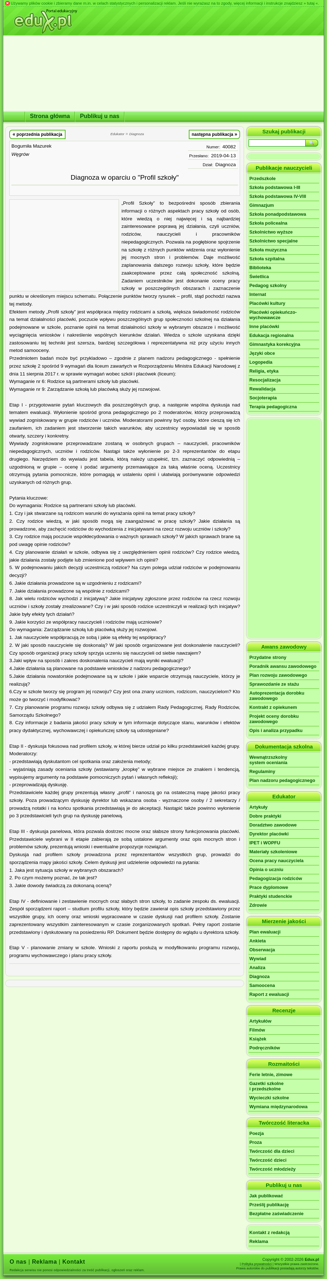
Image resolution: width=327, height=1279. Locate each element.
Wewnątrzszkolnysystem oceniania (268, 759)
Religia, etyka (264, 371)
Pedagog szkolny (268, 285)
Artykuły (258, 807)
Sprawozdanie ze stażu (274, 684)
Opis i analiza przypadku (275, 730)
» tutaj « (310, 3)
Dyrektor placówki (269, 834)
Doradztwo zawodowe (273, 825)
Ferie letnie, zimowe (270, 1074)
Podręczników (264, 1047)
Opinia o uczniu (266, 869)
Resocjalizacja (265, 380)
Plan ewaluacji (265, 932)
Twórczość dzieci (267, 1160)
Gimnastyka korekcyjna (274, 344)
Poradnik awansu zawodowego (282, 666)
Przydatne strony (267, 657)
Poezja (256, 1133)
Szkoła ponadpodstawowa (277, 214)
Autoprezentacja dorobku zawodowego (276, 695)
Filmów (257, 1030)
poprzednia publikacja (37, 134)
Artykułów (260, 1021)
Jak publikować (266, 1195)
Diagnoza (226, 164)
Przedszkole (262, 178)
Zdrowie (258, 905)
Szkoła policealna (268, 223)
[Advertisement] (64, 245)
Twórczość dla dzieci (271, 1151)
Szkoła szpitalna (267, 258)
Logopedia (260, 362)
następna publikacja (214, 134)
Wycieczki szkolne (269, 1097)
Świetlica (259, 276)
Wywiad (257, 958)
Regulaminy (262, 771)
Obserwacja (262, 949)
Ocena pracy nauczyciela (276, 860)
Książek (257, 1039)
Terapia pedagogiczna (273, 406)
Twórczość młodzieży (272, 1169)
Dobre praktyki (265, 816)
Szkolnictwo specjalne (273, 241)
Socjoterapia (263, 397)
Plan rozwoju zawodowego (278, 675)
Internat (257, 294)
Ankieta (257, 940)
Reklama (258, 1241)
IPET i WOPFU (264, 842)
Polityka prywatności (257, 1264)
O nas (18, 1262)
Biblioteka (260, 267)
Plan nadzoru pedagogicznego (282, 780)
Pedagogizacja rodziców (275, 878)
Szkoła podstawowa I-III (274, 187)
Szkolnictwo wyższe (271, 232)
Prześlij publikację (269, 1204)
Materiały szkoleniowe (273, 851)
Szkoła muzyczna (268, 249)
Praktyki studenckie (270, 896)
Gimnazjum (261, 205)
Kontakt (73, 1262)
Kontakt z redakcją (269, 1232)
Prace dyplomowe (268, 887)
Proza (255, 1142)
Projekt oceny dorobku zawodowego (274, 718)
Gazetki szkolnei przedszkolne (266, 1086)
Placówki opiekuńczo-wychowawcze (273, 314)
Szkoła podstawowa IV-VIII (277, 196)
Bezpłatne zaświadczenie (276, 1213)
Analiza (257, 967)
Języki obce (262, 353)
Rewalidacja (262, 389)
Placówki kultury (267, 303)
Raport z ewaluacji (269, 994)
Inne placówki (264, 326)
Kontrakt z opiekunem (273, 707)
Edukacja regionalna (271, 335)
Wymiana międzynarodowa (278, 1106)
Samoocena (262, 985)
